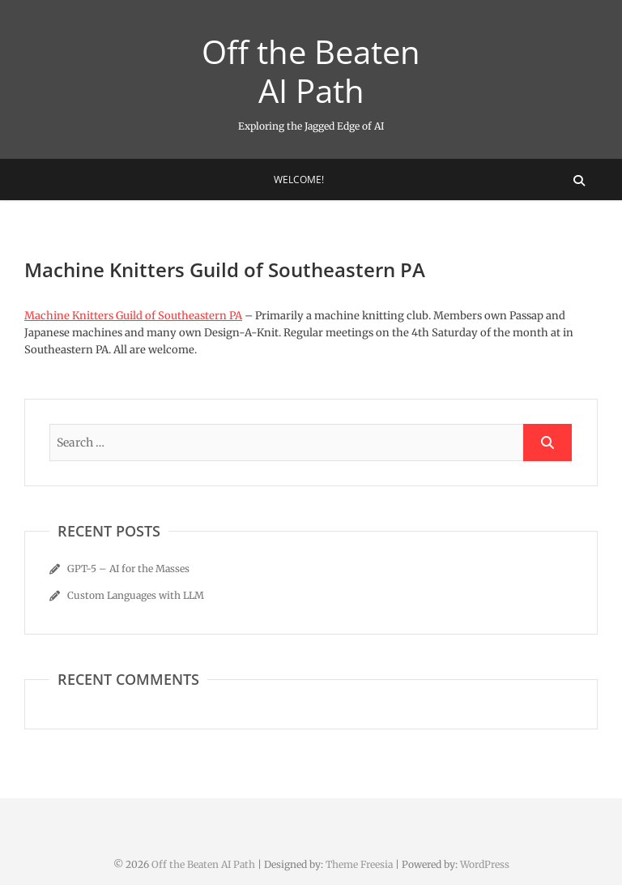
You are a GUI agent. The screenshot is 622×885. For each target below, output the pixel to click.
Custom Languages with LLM (135, 595)
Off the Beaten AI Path (311, 71)
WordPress (484, 864)
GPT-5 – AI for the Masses (128, 568)
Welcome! (299, 179)
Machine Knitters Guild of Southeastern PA (133, 316)
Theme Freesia (359, 864)
